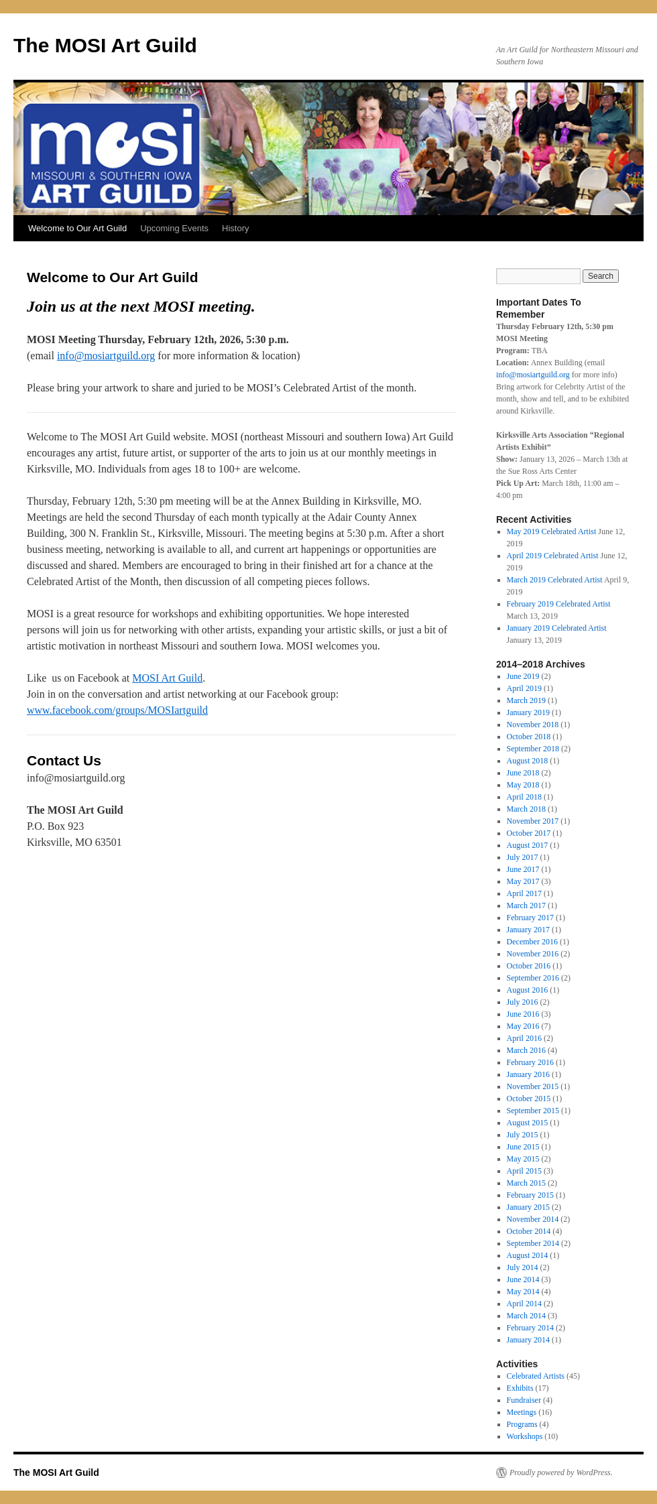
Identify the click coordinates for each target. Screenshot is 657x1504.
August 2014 (527, 1255)
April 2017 (524, 893)
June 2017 (523, 869)
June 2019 (523, 676)
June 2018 (523, 772)
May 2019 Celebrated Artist (552, 531)
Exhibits (520, 1388)
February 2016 (530, 1062)
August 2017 (527, 845)
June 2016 (523, 1014)
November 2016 (533, 953)
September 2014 (533, 1243)
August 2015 (527, 1122)
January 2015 (528, 1207)
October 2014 (529, 1231)
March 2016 (526, 1050)
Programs (522, 1424)
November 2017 (533, 821)
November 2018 (533, 724)
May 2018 (523, 785)
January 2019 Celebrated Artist (557, 628)
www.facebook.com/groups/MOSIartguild (117, 710)
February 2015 (530, 1195)
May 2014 (523, 1291)
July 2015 (522, 1134)
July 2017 (522, 857)
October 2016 (529, 965)
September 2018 (533, 748)
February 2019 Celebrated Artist (559, 604)
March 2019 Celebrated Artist (555, 579)
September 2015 (533, 1110)
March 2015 (526, 1183)
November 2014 (533, 1219)
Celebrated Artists (535, 1376)
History (235, 228)
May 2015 (523, 1159)
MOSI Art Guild (167, 678)
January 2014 (528, 1339)
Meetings (522, 1412)
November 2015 (533, 1086)
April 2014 (524, 1303)
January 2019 (528, 712)
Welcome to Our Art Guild (77, 228)
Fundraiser (524, 1400)
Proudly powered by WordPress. (561, 1472)
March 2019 (526, 700)
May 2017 (523, 881)
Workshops (525, 1436)
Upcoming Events (174, 228)
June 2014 (523, 1279)
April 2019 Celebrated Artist (553, 555)
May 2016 (523, 1026)
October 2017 (529, 833)
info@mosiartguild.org (106, 355)
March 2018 (526, 809)
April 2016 (524, 1038)
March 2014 (526, 1315)
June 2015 (523, 1146)
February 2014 (530, 1327)
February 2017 (530, 917)
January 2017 (528, 929)
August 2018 (527, 760)
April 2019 (524, 688)
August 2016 (527, 990)
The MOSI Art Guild (105, 45)
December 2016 (532, 941)
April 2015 (524, 1171)
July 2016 (522, 1002)
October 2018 (529, 736)
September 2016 (533, 978)
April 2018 (524, 797)
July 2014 (522, 1267)
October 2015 (529, 1098)
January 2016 (528, 1074)
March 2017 (526, 905)
